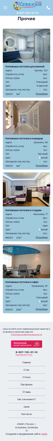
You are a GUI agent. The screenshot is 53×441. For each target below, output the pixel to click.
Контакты (26, 414)
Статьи (26, 377)
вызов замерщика (23, 344)
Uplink (44, 434)
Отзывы (26, 392)
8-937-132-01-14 (27, 12)
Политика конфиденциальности (26, 334)
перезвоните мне (24, 355)
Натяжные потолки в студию (23, 210)
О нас (26, 369)
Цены (26, 406)
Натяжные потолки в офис (22, 282)
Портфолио (27, 384)
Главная (26, 362)
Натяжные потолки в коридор (24, 138)
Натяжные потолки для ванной (24, 66)
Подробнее (42, 94)
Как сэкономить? (27, 399)
